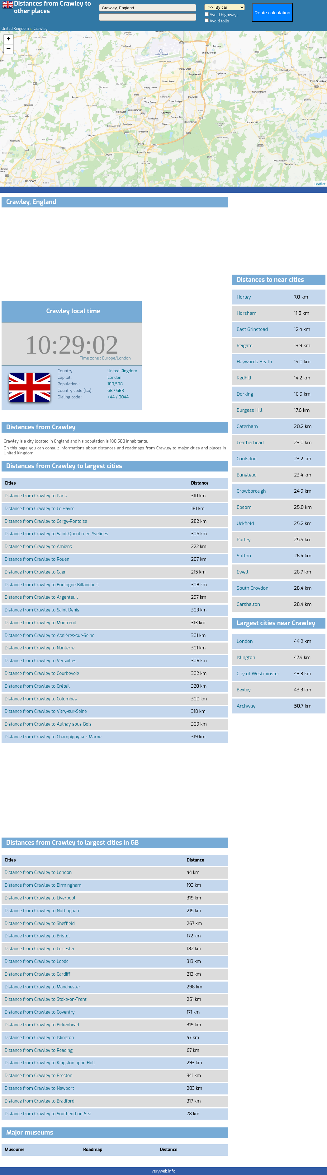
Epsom (244, 507)
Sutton (244, 556)
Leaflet (320, 184)
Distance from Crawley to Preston (38, 1076)
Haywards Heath (254, 362)
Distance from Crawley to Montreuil (40, 623)
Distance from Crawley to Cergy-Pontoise (46, 521)
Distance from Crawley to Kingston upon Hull (50, 1063)
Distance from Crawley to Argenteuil (41, 597)
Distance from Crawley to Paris (36, 496)
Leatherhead (250, 442)
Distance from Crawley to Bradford (39, 1101)
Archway (246, 706)
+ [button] (9, 39)
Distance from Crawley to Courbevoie (42, 673)
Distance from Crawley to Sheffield (40, 924)
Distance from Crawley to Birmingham (43, 885)
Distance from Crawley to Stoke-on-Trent (46, 999)
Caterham (247, 426)
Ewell (242, 572)
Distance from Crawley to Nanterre (39, 648)
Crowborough (251, 491)
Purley (244, 539)
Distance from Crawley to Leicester (40, 949)
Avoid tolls (219, 21)
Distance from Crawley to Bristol (37, 936)
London (245, 641)
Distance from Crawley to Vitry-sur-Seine (46, 711)
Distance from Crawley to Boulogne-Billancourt (52, 585)
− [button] (8, 49)
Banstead (247, 475)
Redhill (244, 378)
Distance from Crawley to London (38, 872)
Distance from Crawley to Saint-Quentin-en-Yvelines (56, 534)
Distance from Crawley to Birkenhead (42, 1025)
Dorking (245, 394)
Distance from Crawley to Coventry (39, 1012)
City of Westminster (258, 674)
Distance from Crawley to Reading (39, 1050)
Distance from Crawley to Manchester (42, 987)
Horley (244, 297)
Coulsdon (247, 459)
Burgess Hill (249, 410)
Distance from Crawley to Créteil (37, 686)
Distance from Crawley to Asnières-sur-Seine (49, 636)
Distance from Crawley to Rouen (37, 559)
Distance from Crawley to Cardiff (37, 974)
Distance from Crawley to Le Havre (39, 509)
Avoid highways (224, 14)
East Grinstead (252, 329)
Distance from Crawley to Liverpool (40, 898)
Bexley (244, 690)
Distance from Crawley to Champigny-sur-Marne (53, 737)
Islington (246, 657)
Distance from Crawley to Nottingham (43, 911)
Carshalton (248, 604)
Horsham (247, 313)
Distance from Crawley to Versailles (40, 661)
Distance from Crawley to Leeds (37, 961)
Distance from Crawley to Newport (39, 1088)
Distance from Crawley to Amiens (38, 547)
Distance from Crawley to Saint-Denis (42, 610)
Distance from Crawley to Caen (36, 572)
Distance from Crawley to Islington (39, 1038)
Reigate (245, 345)
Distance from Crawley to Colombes (41, 699)
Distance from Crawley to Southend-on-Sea (48, 1114)
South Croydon (252, 588)
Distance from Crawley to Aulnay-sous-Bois (48, 724)
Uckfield (245, 523)
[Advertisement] (115, 255)
